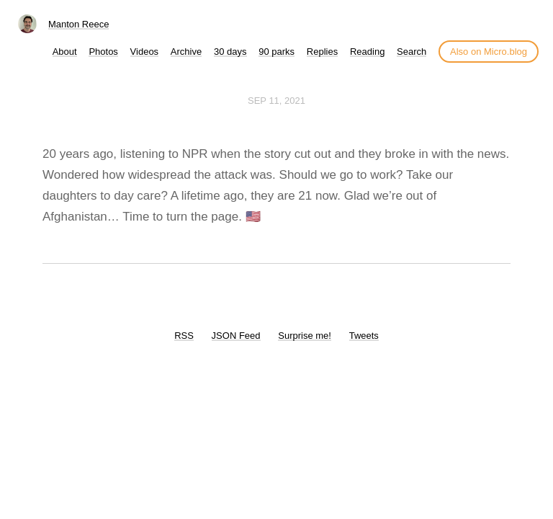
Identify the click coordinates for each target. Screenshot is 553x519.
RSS (184, 335)
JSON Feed (236, 335)
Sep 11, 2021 (276, 100)
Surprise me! (304, 335)
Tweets (364, 335)
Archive (186, 51)
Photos (103, 51)
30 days (230, 51)
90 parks (276, 51)
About (65, 51)
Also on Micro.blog (488, 51)
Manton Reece (78, 24)
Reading (367, 51)
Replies (322, 51)
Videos (144, 51)
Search (411, 51)
